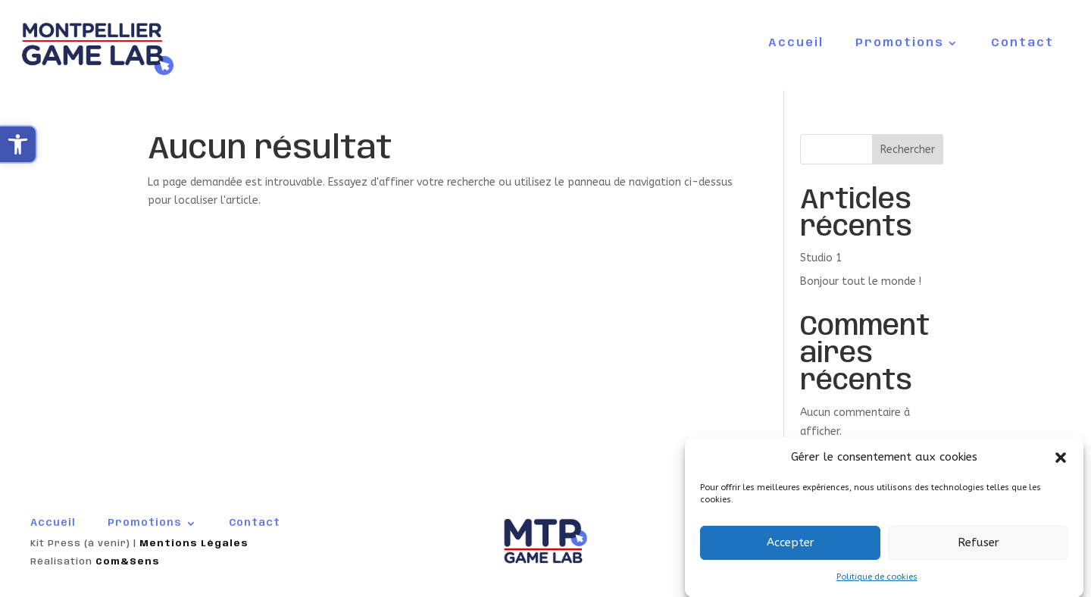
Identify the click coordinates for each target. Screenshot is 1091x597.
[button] (1060, 462)
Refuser (978, 548)
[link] (18, 144)
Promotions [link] (899, 43)
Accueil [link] (796, 43)
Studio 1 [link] (821, 258)
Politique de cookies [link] (877, 582)
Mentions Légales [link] (194, 544)
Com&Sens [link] (127, 562)
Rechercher (907, 149)
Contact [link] (1022, 43)
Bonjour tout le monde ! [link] (860, 281)
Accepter (790, 548)
